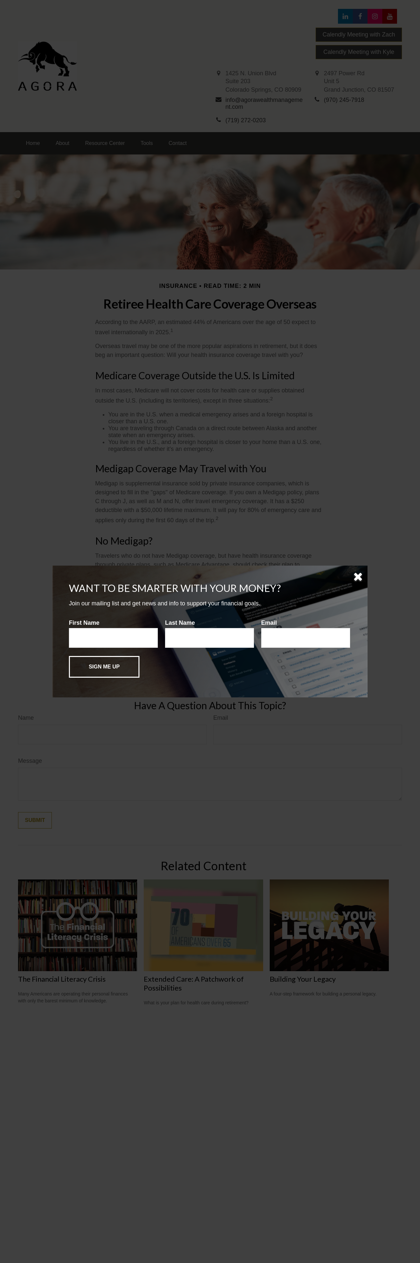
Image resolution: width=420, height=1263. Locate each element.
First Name (84, 623)
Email (269, 623)
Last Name (180, 623)
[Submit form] (104, 667)
